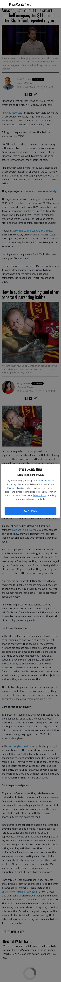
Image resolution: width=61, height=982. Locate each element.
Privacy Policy (13, 488)
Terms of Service (45, 480)
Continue (30, 511)
